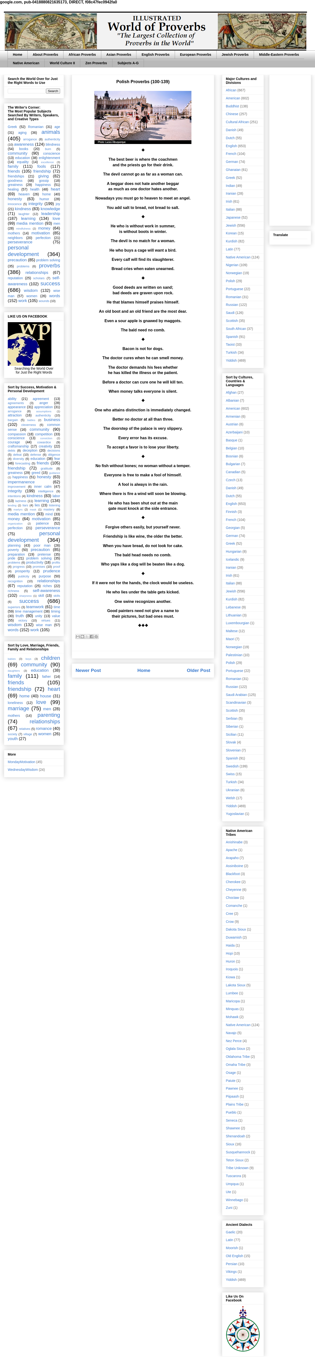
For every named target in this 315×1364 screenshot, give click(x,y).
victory (22, 620)
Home (17, 54)
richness (13, 591)
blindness (53, 144)
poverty (13, 550)
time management (28, 611)
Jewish (231, 225)
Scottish (232, 321)
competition (44, 434)
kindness (23, 209)
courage (14, 442)
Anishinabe (234, 842)
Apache (231, 850)
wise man (44, 625)
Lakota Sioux (235, 985)
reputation (15, 278)
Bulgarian (233, 464)
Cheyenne (233, 890)
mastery (48, 509)
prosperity (22, 571)
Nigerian (232, 265)
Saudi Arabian (236, 695)
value (56, 616)
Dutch (230, 138)
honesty (15, 199)
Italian (230, 209)
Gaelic (231, 1232)
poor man (42, 545)
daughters (14, 670)
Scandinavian (236, 702)
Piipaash (232, 1096)
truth (20, 616)
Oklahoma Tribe (238, 1057)
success (50, 283)
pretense (44, 554)
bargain (13, 420)
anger (43, 403)
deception (30, 450)
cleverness (28, 425)
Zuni (229, 1208)
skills (57, 596)
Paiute (231, 1081)
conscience (51, 153)
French (231, 154)
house (45, 696)
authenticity (52, 139)
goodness (15, 181)
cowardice (44, 442)
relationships (36, 272)
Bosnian (232, 456)
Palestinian (234, 655)
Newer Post (88, 670)
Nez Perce (234, 1041)
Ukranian (232, 790)
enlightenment (49, 158)
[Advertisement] (290, 149)
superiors (14, 607)
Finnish (231, 512)
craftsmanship (18, 446)
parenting (49, 715)
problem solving (48, 260)
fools (41, 166)
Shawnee (233, 1128)
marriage (18, 708)
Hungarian (234, 551)
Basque (231, 440)
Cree (229, 914)
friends (14, 171)
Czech (231, 480)
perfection (43, 238)
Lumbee (232, 993)
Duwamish (234, 937)
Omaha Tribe (235, 1065)
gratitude (47, 468)
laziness (20, 501)
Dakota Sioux (236, 929)
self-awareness (46, 590)
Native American (26, 63)
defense (35, 454)
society (12, 734)
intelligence (45, 491)
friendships (16, 176)
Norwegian (234, 273)
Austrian (232, 424)
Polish (230, 281)
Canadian (233, 472)
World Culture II (62, 63)
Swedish (232, 766)
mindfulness (23, 228)
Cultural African (237, 122)
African (231, 90)
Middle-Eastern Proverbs (279, 54)
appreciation (43, 407)
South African (236, 329)
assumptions (43, 411)
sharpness (25, 595)
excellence (47, 162)
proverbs (49, 266)
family (13, 166)
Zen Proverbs (96, 63)
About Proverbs (45, 54)
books (23, 149)
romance (44, 728)
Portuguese (234, 289)
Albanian (232, 400)
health (34, 189)
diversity (18, 459)
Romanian (35, 127)
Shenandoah (235, 1136)
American (233, 98)
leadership (50, 213)
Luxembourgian (237, 623)
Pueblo (231, 1112)
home (46, 194)
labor (56, 496)
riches (47, 586)
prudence (51, 571)
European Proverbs (195, 54)
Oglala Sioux (235, 1049)
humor (44, 199)
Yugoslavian (235, 814)
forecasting (22, 463)
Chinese (232, 114)
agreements (16, 403)
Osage (231, 1073)
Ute (228, 1192)
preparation (16, 554)
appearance (17, 407)
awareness (24, 144)
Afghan (231, 392)
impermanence (21, 482)
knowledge (50, 209)
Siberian (232, 726)
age (57, 127)
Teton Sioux (235, 1160)
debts (11, 450)
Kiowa (230, 977)
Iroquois (232, 969)
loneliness (15, 703)
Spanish (232, 337)
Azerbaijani (234, 432)
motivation (41, 233)
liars (25, 505)
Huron (230, 961)
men (57, 223)
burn (48, 149)
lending (12, 505)
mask (33, 509)
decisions (53, 450)
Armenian (233, 416)
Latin (229, 249)
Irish (229, 201)
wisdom (31, 290)
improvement (16, 486)
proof (56, 566)
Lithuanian (234, 615)
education (22, 158)
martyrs (18, 509)
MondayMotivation (21, 762)
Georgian (233, 528)
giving (43, 176)
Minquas (232, 1009)
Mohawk (232, 1017)
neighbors (15, 238)
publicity (23, 576)
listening (54, 505)
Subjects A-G (128, 63)
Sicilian (231, 734)
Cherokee (233, 882)
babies (12, 658)
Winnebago (234, 1200)
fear (57, 459)
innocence (15, 204)
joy (58, 204)
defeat (17, 454)
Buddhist (232, 106)
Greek (12, 127)
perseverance (20, 242)
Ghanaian (233, 170)
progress (19, 566)
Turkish (231, 352)
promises (39, 566)
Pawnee (232, 1088)
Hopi (229, 953)
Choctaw (232, 898)
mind (49, 514)
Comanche (234, 906)
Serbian (231, 718)
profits (56, 562)
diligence (54, 454)
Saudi (230, 313)
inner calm (42, 486)
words (54, 296)
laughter (24, 214)
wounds (44, 301)
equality (23, 162)
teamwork (35, 607)
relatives (24, 729)
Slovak (231, 742)
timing (55, 611)
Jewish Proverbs (235, 54)
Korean (231, 233)
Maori (230, 639)
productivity (34, 562)
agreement (41, 399)
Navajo (231, 1033)
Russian (232, 305)
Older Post (198, 670)
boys (28, 658)
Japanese (233, 217)
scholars (39, 278)
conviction (46, 438)
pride (11, 558)
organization (15, 523)
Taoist (230, 344)
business (52, 419)
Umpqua (232, 1184)
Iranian (231, 193)
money (44, 228)
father (46, 676)
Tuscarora (233, 1176)
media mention (29, 223)
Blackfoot (233, 874)
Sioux (230, 1144)
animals (50, 132)
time (57, 607)
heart (55, 189)
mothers (14, 233)
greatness (15, 185)
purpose (45, 576)
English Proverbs (155, 54)
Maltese (232, 631)
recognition (15, 581)
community (17, 153)
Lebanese (233, 607)
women (31, 296)
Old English (234, 1256)
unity (38, 616)
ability (12, 399)
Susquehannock (238, 1152)
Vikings (231, 1272)
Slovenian (233, 750)
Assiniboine (234, 866)
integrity (35, 203)
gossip (44, 181)
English (231, 146)
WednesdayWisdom (23, 770)
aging (22, 133)
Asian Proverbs (118, 54)
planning (14, 545)
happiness (43, 185)
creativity (45, 446)
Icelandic (232, 559)
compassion (17, 434)
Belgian (231, 448)
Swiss (230, 774)
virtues (45, 620)
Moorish (232, 1248)
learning (28, 218)
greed (36, 473)
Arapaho (232, 858)
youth (13, 738)
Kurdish (231, 241)
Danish (231, 130)
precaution (17, 260)
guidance (54, 472)
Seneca (231, 1120)
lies (37, 505)
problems (23, 266)
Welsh (230, 798)
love (56, 218)
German (232, 162)
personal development (23, 251)
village (28, 734)
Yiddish (231, 360)
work (22, 300)
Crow (230, 922)
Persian (231, 1264)
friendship (42, 171)
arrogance (30, 139)
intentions (14, 496)
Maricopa (233, 1001)
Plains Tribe (235, 1104)
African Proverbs (82, 54)
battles (31, 420)
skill (41, 596)
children (50, 658)
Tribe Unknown (237, 1168)
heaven (24, 194)
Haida (230, 945)
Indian (230, 186)
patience (42, 523)
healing (13, 189)
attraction (15, 415)
